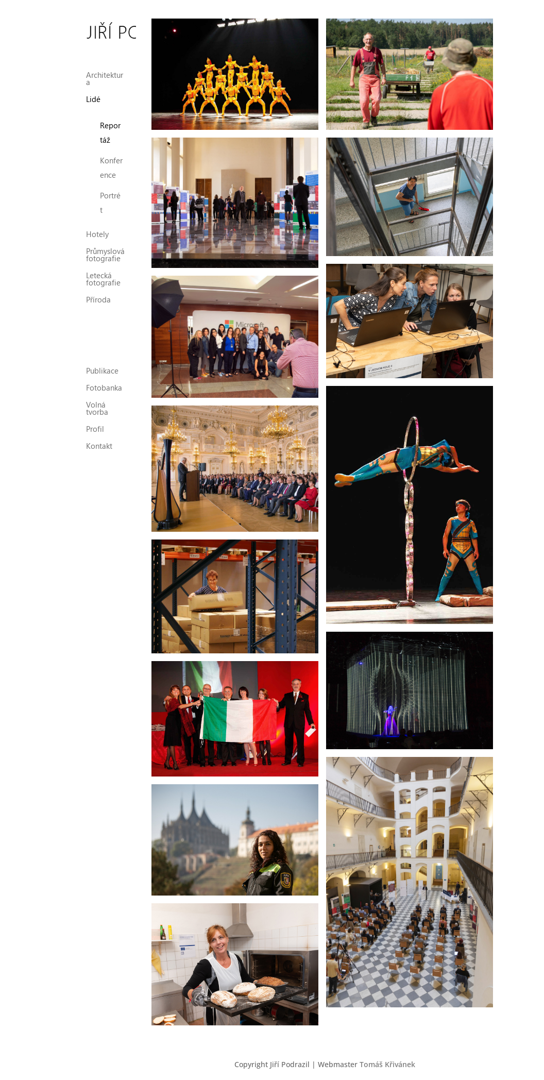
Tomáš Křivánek (387, 1064)
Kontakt (99, 436)
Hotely (97, 225)
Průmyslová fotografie (105, 246)
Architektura (104, 70)
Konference (111, 158)
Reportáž (110, 123)
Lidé (93, 90)
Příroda (98, 290)
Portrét (110, 193)
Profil (95, 419)
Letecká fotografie (103, 270)
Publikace (102, 361)
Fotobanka (104, 378)
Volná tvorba (97, 399)
